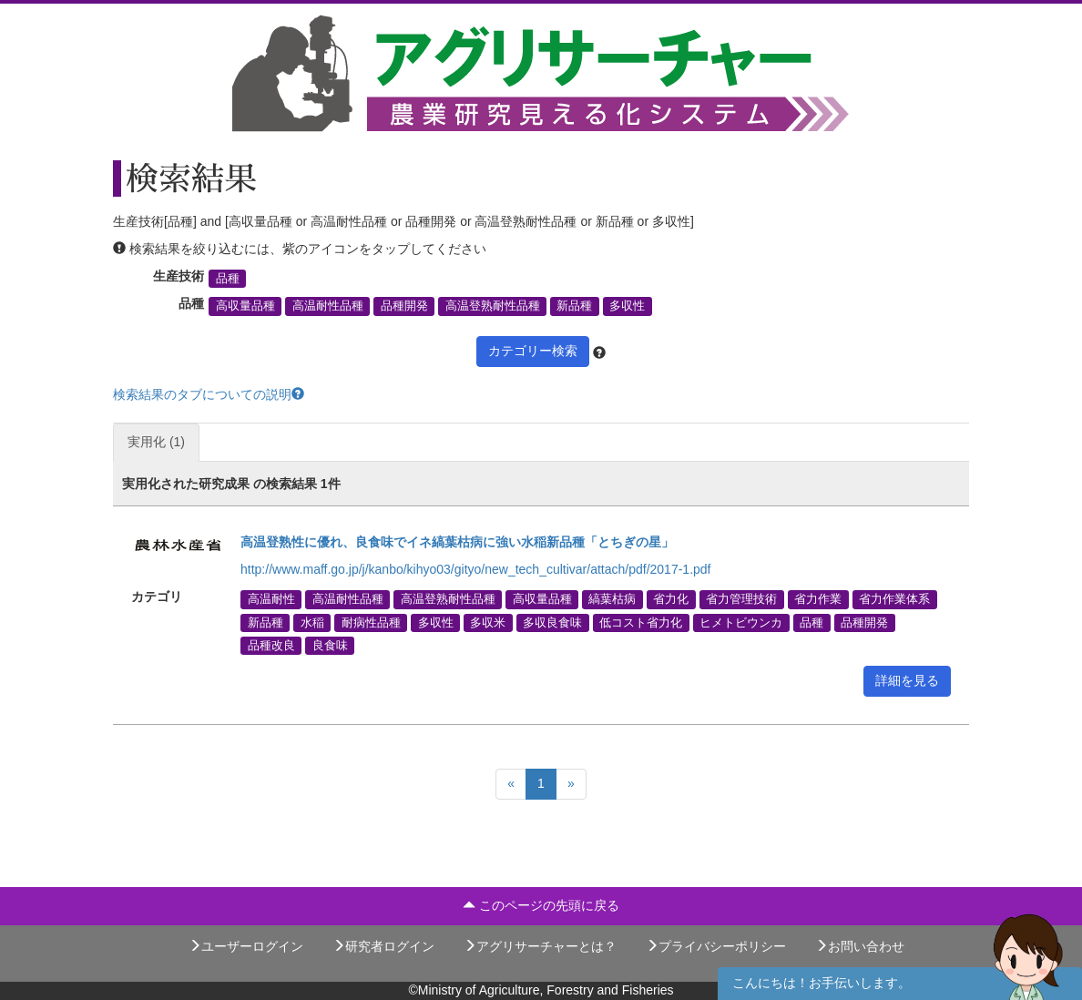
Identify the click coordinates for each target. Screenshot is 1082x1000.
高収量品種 (245, 306)
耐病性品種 (371, 622)
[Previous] (510, 784)
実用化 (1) (156, 441)
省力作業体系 (894, 599)
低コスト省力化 (640, 622)
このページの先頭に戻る (541, 905)
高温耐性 (271, 599)
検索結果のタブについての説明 (208, 394)
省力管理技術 (741, 599)
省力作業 (818, 599)
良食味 (330, 644)
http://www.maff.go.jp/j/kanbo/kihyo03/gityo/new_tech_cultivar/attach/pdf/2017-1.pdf (475, 569)
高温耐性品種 (327, 306)
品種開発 (404, 306)
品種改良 (271, 644)
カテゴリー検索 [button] (532, 350)
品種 (228, 278)
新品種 (574, 306)
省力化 (671, 599)
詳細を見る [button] (907, 680)
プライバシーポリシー (716, 946)
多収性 (627, 306)
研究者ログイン (383, 946)
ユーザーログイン (246, 946)
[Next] (571, 784)
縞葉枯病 (612, 599)
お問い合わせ (859, 946)
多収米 (487, 622)
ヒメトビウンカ (740, 622)
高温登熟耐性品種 (492, 306)
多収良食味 (552, 622)
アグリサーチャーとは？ (540, 946)
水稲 (312, 622)
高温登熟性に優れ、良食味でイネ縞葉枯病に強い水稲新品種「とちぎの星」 (457, 542)
